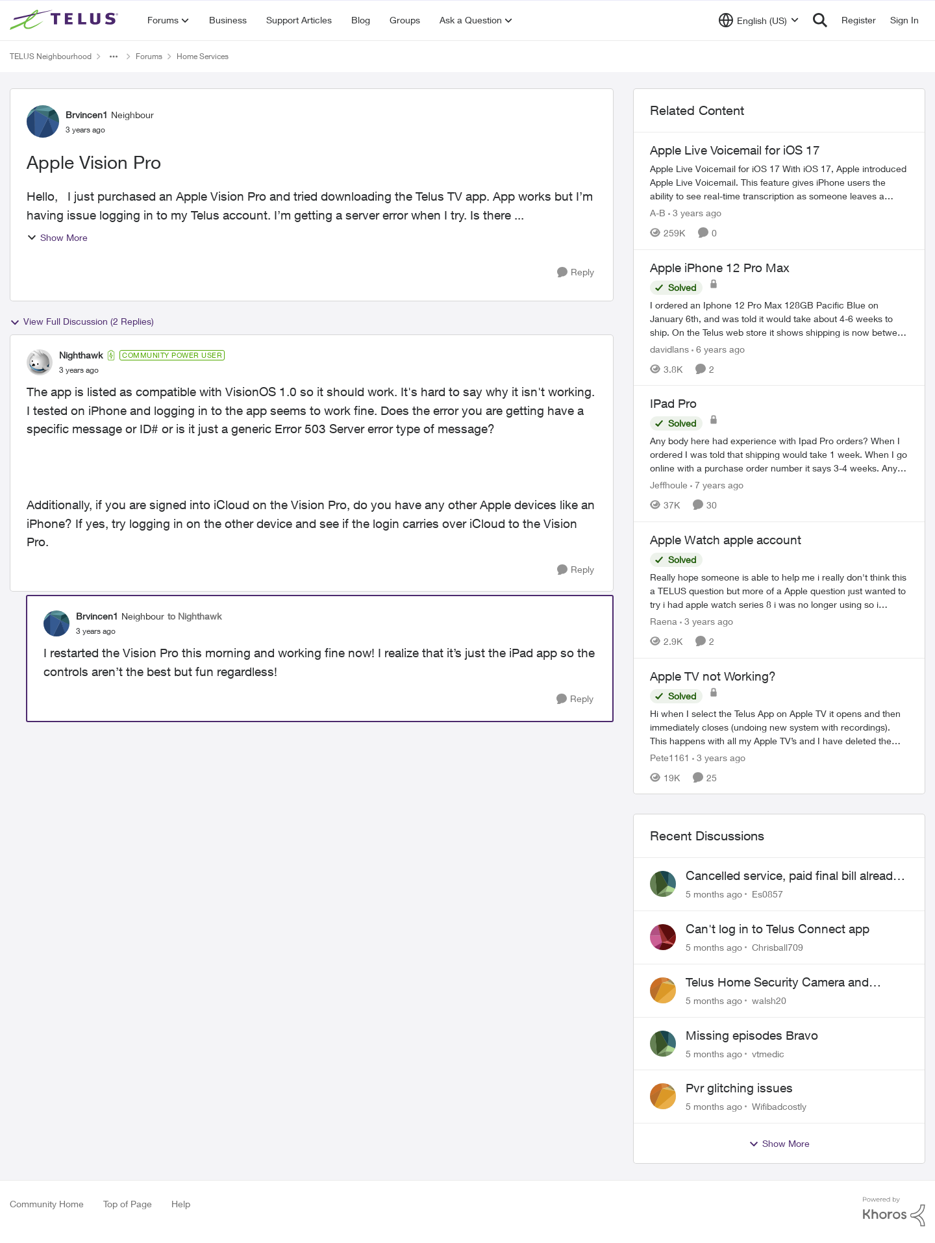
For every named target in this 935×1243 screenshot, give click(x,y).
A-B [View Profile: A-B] (658, 212)
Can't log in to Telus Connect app (777, 929)
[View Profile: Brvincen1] (43, 121)
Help (180, 1203)
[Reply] (576, 272)
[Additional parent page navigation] (113, 56)
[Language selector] (758, 20)
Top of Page (127, 1203)
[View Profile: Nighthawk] (40, 362)
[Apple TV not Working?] (779, 726)
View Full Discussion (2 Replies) (82, 321)
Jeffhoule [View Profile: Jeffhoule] (669, 484)
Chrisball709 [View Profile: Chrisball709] (777, 947)
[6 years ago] (718, 348)
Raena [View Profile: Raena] (663, 621)
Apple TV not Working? (713, 676)
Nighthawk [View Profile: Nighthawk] (81, 354)
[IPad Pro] (779, 454)
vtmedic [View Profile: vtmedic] (768, 1053)
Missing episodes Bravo (752, 1035)
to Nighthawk (194, 616)
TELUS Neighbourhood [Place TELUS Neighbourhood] (51, 56)
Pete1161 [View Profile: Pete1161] (670, 756)
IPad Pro (673, 403)
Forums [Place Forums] (149, 56)
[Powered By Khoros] (894, 1212)
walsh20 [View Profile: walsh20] (769, 1000)
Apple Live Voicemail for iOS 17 (735, 150)
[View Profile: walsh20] (663, 990)
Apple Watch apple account (725, 540)
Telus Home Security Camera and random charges (777, 982)
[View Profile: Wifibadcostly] (663, 1096)
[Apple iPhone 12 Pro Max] (779, 317)
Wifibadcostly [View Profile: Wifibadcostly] (779, 1106)
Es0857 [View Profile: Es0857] (767, 893)
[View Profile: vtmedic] (663, 1044)
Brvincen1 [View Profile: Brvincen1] (87, 114)
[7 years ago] (716, 485)
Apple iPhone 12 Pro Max (720, 267)
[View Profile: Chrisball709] (663, 937)
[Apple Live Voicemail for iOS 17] (779, 182)
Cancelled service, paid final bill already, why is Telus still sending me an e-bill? (793, 876)
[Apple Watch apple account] (779, 590)
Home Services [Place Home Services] (203, 56)
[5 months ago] (714, 894)
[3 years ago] (694, 213)
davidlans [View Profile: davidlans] (669, 348)
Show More (57, 237)
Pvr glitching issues (739, 1088)
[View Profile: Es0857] (663, 884)
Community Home (47, 1203)
